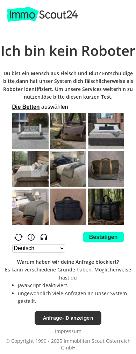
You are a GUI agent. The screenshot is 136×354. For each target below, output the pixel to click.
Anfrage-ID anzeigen (68, 318)
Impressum (68, 331)
